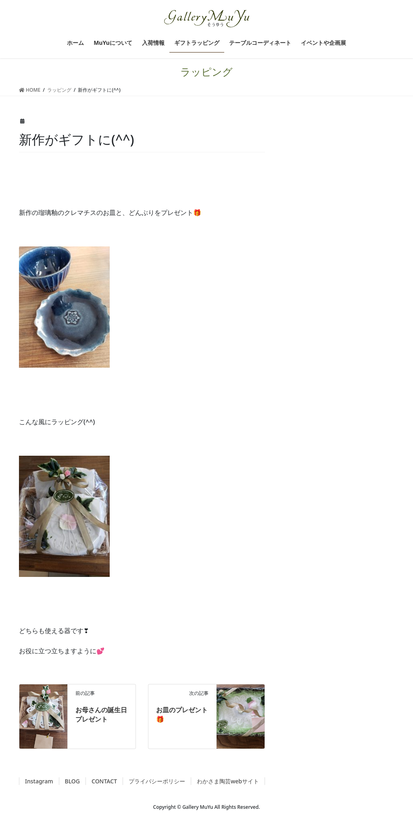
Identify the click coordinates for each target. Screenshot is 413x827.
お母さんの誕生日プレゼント (101, 714)
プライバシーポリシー (157, 781)
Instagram (39, 781)
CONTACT (104, 781)
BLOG (72, 781)
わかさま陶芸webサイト (228, 781)
